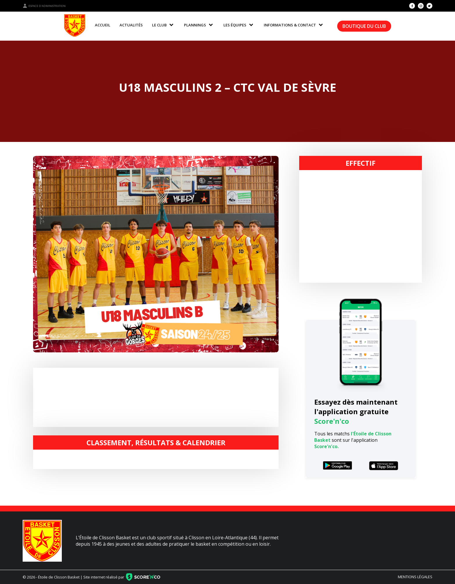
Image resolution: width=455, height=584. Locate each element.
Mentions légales (415, 576)
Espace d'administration (44, 5)
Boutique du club (364, 26)
